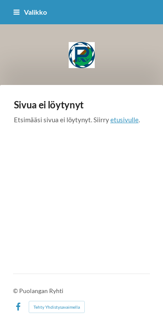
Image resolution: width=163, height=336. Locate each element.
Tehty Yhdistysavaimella (56, 307)
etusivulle (124, 120)
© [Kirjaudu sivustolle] (16, 290)
